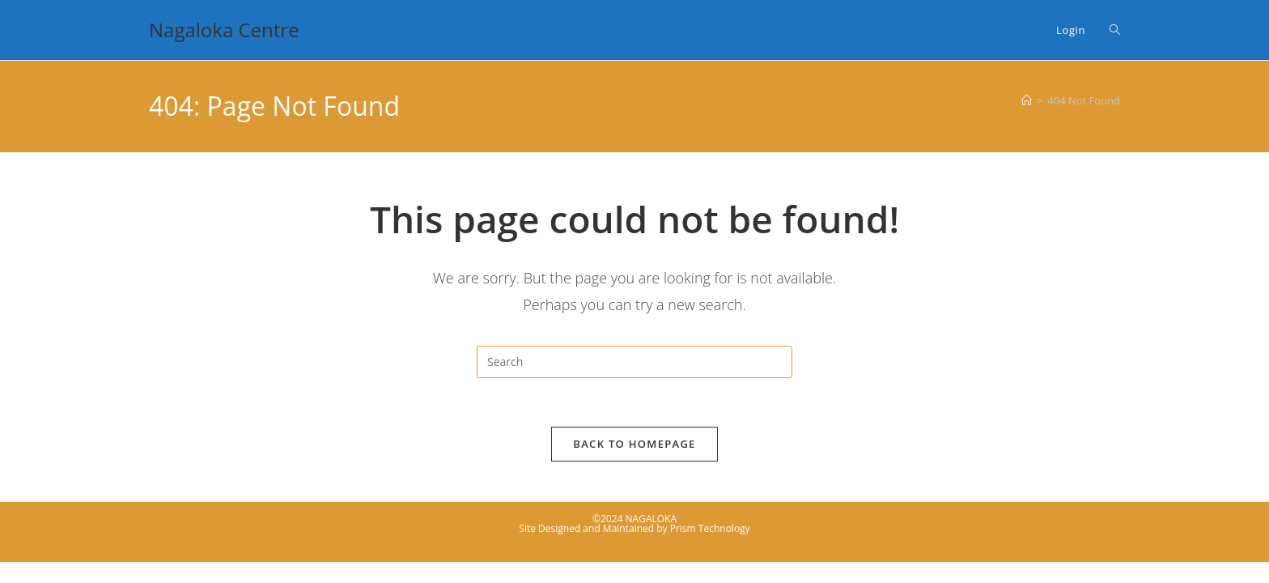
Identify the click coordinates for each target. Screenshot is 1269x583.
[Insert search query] (634, 362)
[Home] (1026, 100)
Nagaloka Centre (224, 29)
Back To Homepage (634, 443)
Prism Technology (710, 528)
